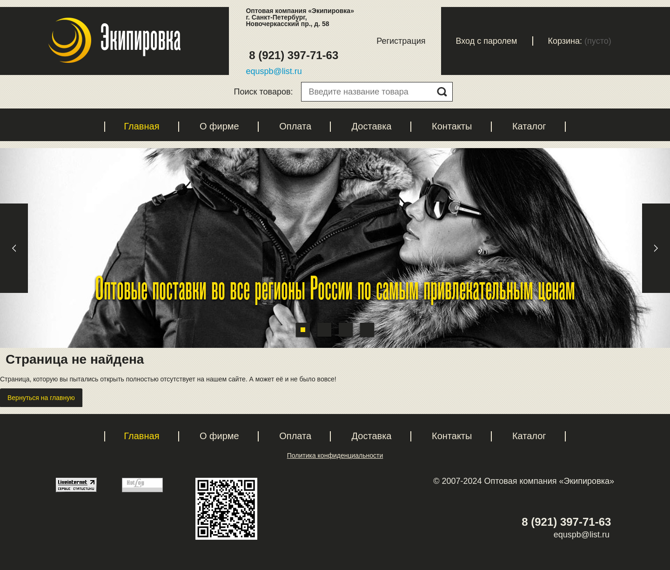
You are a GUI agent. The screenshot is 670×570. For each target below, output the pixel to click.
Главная (141, 126)
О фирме (219, 126)
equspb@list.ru (274, 71)
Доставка (372, 126)
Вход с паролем (486, 41)
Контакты (452, 126)
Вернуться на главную (41, 397)
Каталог (529, 126)
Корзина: (565, 41)
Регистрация (400, 41)
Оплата (295, 126)
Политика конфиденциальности (335, 455)
